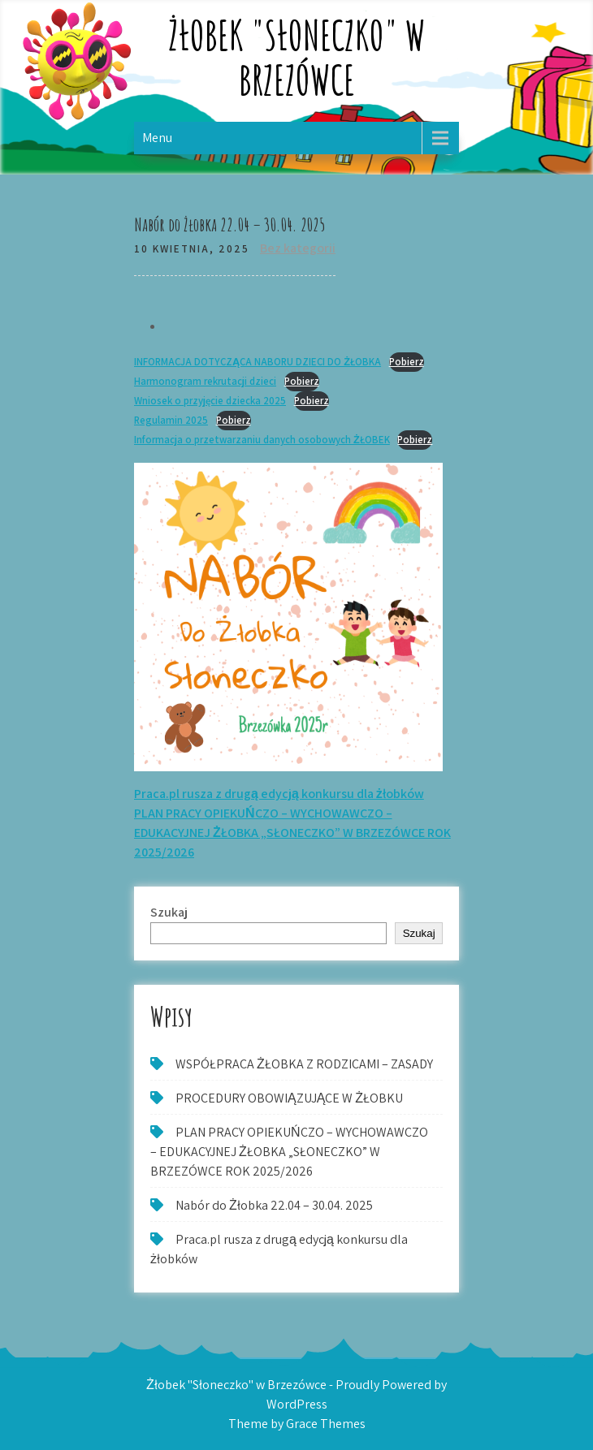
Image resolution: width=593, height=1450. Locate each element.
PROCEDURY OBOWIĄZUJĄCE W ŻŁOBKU (289, 1098)
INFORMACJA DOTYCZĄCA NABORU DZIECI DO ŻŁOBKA (257, 362)
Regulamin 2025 (171, 420)
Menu (157, 137)
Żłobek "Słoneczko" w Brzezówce (297, 57)
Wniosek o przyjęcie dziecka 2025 (210, 401)
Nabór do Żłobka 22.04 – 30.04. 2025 (274, 1205)
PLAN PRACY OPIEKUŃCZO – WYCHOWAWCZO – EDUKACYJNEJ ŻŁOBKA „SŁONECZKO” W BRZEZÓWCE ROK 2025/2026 (292, 833)
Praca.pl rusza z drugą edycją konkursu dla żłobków (279, 793)
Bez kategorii (297, 248)
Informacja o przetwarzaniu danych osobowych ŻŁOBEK (262, 440)
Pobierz (406, 362)
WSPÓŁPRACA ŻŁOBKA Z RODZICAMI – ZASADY (304, 1063)
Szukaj (169, 912)
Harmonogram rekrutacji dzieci (205, 381)
